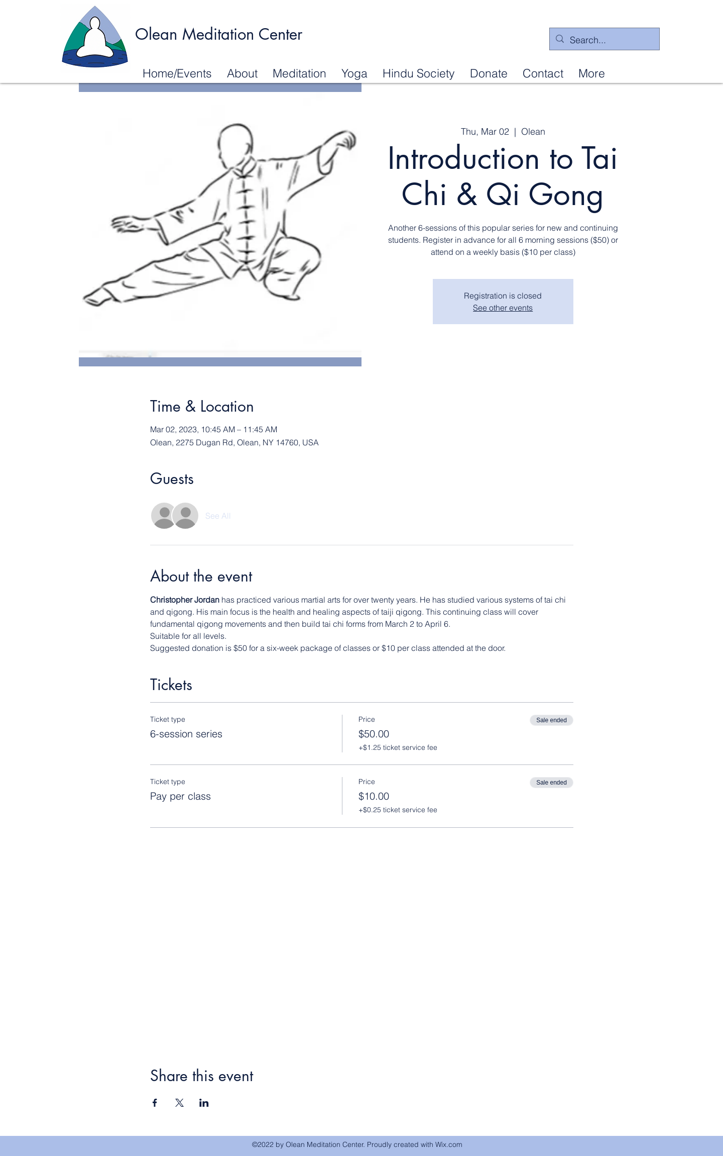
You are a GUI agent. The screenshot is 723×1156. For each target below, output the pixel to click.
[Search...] (604, 40)
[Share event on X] (179, 1103)
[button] (242, 73)
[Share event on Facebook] (155, 1103)
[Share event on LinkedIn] (204, 1103)
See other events (503, 308)
